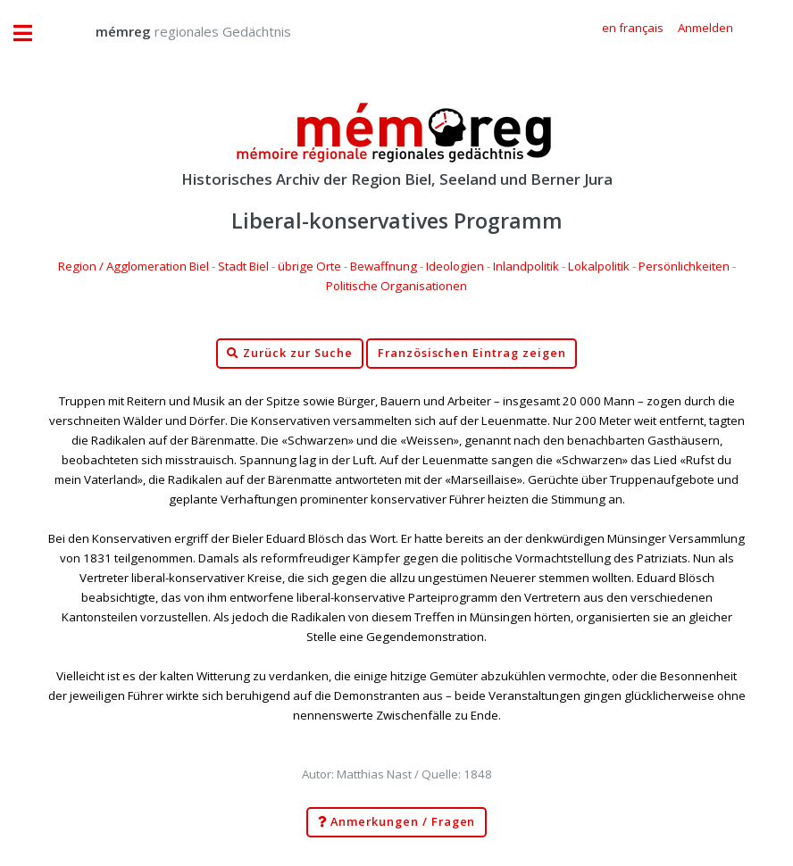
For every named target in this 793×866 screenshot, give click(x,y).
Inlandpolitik (526, 266)
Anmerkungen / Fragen (397, 822)
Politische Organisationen (396, 286)
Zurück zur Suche (289, 353)
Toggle (32, 33)
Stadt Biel (243, 266)
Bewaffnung (383, 266)
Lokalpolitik (599, 266)
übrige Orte (309, 266)
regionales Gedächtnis (175, 31)
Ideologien (455, 266)
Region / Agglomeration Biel (133, 266)
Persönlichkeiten (684, 266)
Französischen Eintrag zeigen (472, 353)
